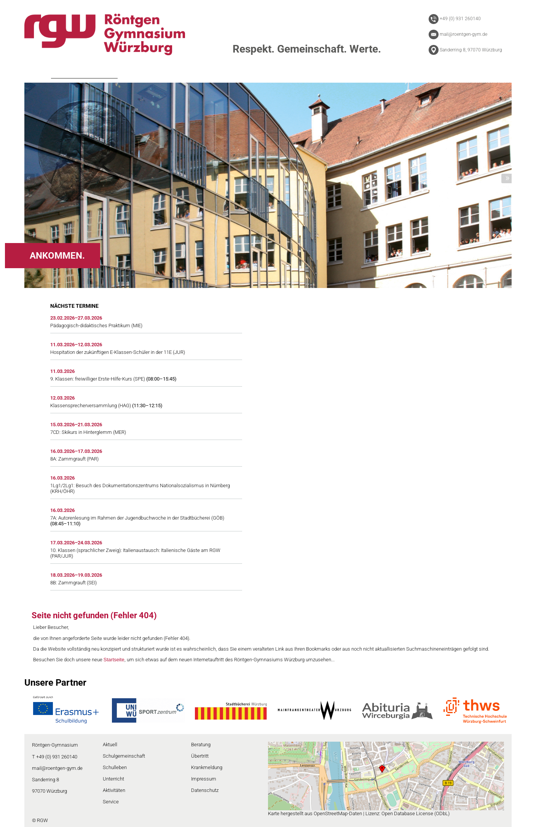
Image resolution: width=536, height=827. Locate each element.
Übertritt (200, 756)
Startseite (114, 659)
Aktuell (110, 744)
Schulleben (115, 767)
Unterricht (113, 779)
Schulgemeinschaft (124, 756)
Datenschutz (205, 790)
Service (111, 802)
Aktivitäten (114, 790)
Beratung (201, 744)
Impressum (203, 779)
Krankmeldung (206, 767)
